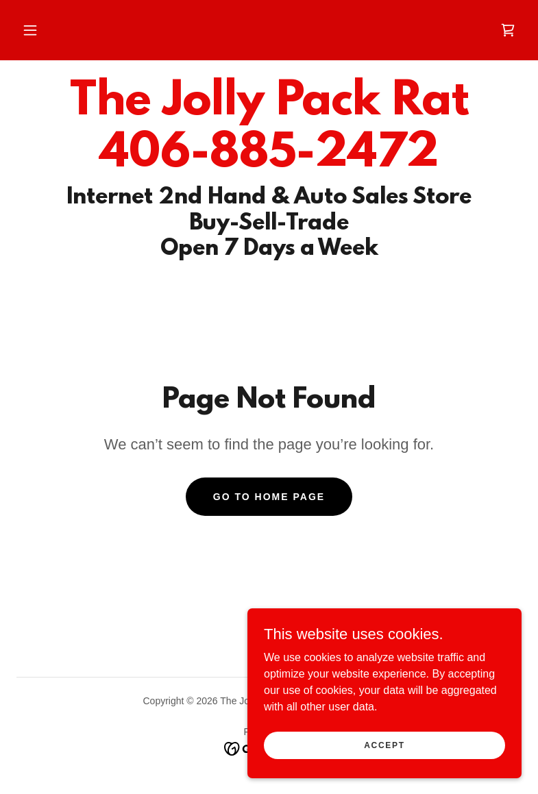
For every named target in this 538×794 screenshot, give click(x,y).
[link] (508, 30)
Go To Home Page (269, 496)
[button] (30, 30)
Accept (384, 744)
